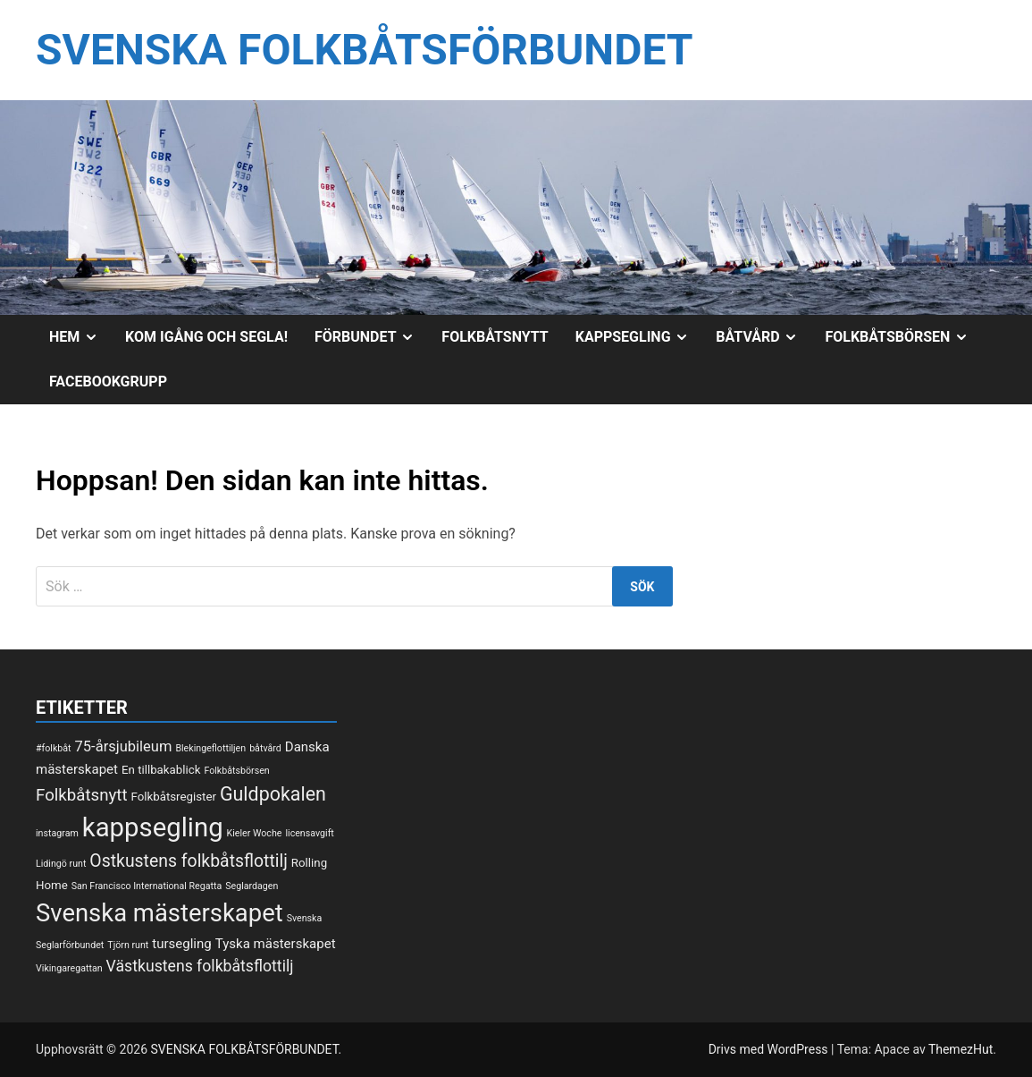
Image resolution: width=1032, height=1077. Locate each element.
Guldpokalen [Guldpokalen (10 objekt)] (273, 794)
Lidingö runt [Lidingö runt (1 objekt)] (61, 863)
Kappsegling (639, 337)
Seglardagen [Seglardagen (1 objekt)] (251, 886)
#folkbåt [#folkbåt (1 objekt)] (53, 748)
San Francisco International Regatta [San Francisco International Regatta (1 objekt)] (146, 886)
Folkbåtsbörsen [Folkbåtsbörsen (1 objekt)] (236, 770)
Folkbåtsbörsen (903, 337)
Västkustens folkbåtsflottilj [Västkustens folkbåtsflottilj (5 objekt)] (200, 966)
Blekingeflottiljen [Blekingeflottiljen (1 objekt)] (210, 748)
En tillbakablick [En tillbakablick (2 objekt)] (161, 769)
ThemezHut (960, 1049)
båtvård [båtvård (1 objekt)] (265, 748)
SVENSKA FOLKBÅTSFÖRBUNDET (364, 49)
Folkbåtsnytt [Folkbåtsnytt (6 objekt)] (82, 795)
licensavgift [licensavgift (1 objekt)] (309, 833)
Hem (80, 337)
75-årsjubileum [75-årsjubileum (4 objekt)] (123, 746)
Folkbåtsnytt (494, 336)
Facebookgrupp (108, 381)
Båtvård (763, 337)
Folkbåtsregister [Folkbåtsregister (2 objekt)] (173, 796)
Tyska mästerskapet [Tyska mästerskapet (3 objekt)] (275, 944)
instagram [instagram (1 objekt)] (57, 833)
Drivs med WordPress (770, 1049)
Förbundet (371, 337)
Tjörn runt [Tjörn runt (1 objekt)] (127, 945)
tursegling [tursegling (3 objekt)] (182, 944)
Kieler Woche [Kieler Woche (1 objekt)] (254, 833)
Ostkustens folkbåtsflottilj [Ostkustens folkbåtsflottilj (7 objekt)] (188, 861)
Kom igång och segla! (206, 336)
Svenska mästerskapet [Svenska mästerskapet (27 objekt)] (159, 913)
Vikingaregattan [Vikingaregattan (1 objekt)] (69, 968)
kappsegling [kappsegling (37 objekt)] (152, 827)
